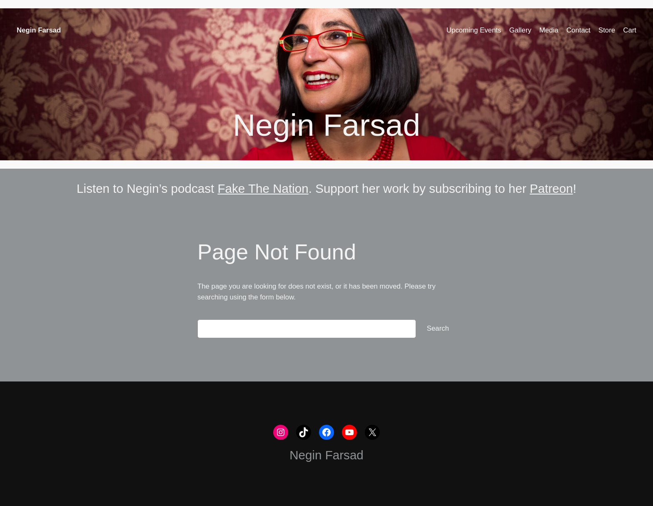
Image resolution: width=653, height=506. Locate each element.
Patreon (551, 188)
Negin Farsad (39, 30)
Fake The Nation (262, 188)
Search (438, 328)
